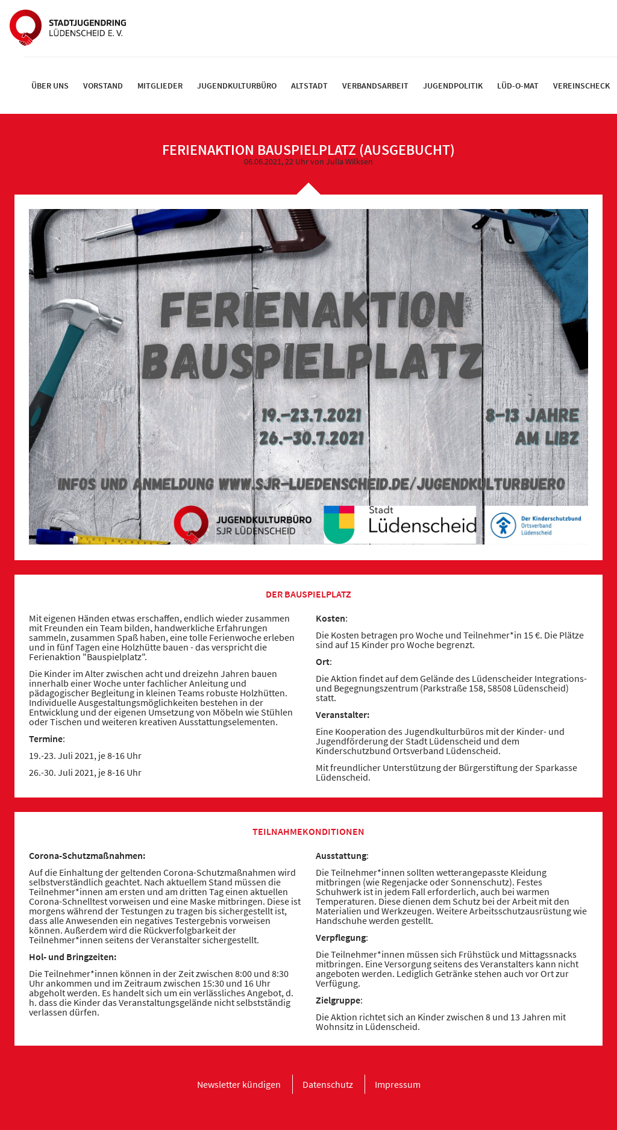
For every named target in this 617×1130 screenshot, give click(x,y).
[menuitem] (50, 85)
